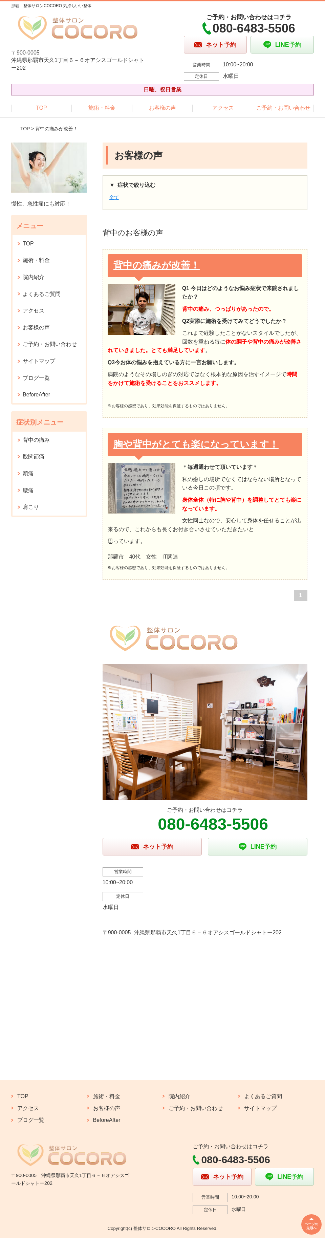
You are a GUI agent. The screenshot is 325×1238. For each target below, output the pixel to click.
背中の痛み (36, 440)
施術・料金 (101, 108)
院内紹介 (33, 277)
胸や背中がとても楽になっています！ (196, 444)
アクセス (223, 108)
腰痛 (28, 490)
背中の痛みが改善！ (156, 265)
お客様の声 (162, 108)
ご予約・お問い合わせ (283, 108)
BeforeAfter (36, 394)
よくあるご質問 (42, 294)
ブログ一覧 (36, 378)
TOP (41, 108)
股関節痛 (33, 456)
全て (114, 197)
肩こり (31, 507)
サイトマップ (39, 361)
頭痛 (28, 473)
